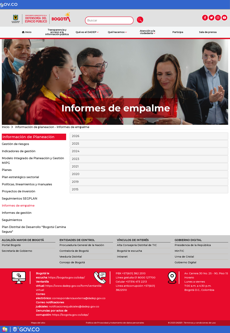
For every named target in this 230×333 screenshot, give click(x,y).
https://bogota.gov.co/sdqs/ (66, 277)
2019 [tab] (149, 182)
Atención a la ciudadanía (147, 32)
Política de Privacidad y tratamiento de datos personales (115, 322)
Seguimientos (12, 220)
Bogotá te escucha (129, 250)
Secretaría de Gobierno (17, 250)
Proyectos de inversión (18, 191)
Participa (177, 32)
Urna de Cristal (184, 256)
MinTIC (179, 250)
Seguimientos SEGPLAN (19, 198)
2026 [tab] (149, 136)
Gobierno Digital (185, 262)
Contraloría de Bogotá (74, 250)
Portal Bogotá (11, 245)
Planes (7, 170)
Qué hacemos (117, 32)
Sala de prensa (208, 32)
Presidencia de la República (193, 245)
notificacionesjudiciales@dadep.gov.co (74, 306)
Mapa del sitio (38, 322)
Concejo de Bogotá (72, 262)
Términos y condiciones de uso (200, 322)
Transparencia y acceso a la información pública (57, 32)
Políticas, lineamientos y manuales (27, 184)
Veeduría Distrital (70, 256)
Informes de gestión (16, 212)
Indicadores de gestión (18, 151)
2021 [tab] (149, 167)
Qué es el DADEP (87, 32)
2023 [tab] (149, 159)
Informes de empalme (18, 205)
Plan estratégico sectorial (20, 177)
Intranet (122, 256)
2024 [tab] (149, 151)
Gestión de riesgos (15, 144)
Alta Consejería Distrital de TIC (137, 245)
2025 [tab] (149, 144)
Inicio (6, 127)
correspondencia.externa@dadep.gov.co (78, 298)
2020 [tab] (149, 174)
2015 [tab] (149, 190)
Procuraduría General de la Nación (81, 245)
